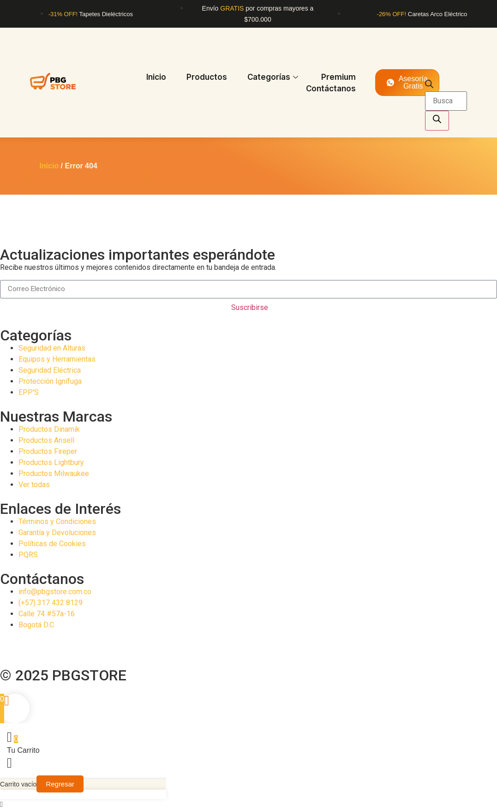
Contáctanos (331, 88)
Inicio (156, 77)
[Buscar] (437, 121)
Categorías (272, 77)
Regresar (60, 784)
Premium (338, 77)
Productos (206, 77)
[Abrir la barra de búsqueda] (429, 85)
